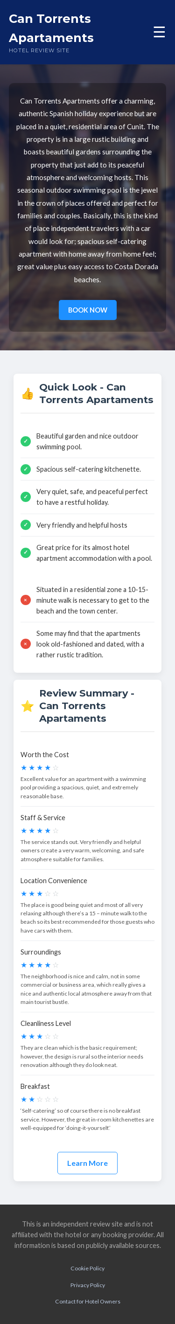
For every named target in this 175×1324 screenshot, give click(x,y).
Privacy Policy (87, 1285)
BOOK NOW (87, 310)
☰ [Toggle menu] (159, 32)
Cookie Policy (87, 1268)
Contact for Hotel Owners (87, 1301)
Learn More (87, 1162)
